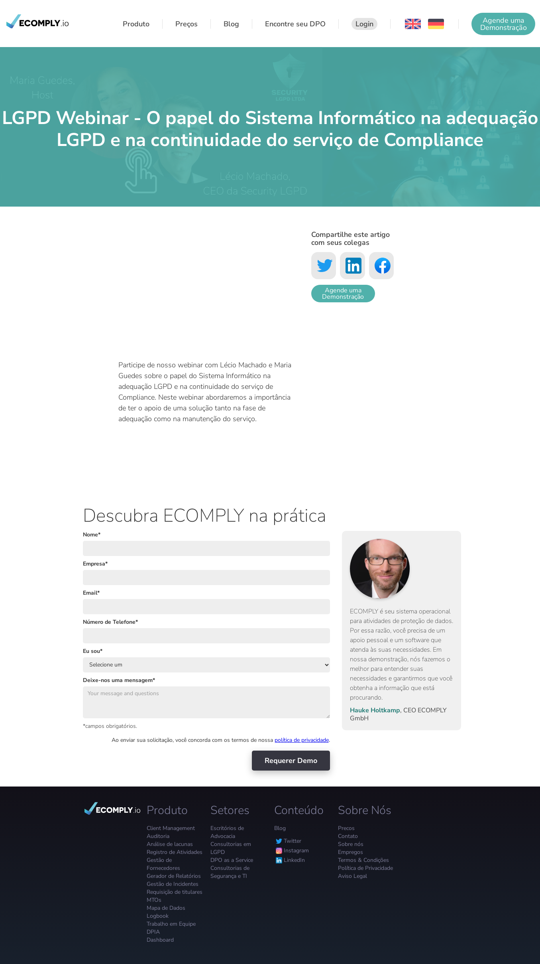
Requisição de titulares (174, 892)
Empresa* (95, 564)
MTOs (154, 900)
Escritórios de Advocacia (227, 832)
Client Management (171, 828)
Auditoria (158, 836)
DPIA (153, 932)
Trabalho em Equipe (171, 924)
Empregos (350, 852)
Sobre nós (350, 844)
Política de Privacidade (365, 868)
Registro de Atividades (174, 852)
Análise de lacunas (170, 844)
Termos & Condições (363, 860)
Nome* (91, 534)
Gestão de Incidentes (172, 884)
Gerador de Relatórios (174, 876)
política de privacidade (302, 740)
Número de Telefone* (110, 622)
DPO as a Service (231, 860)
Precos (346, 828)
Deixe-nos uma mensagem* (119, 680)
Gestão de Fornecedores (163, 864)
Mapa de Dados (166, 908)
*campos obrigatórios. (110, 726)
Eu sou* (92, 651)
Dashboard (160, 940)
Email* (91, 593)
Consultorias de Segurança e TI (229, 872)
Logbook (158, 916)
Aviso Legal (352, 876)
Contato (348, 836)
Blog (280, 828)
